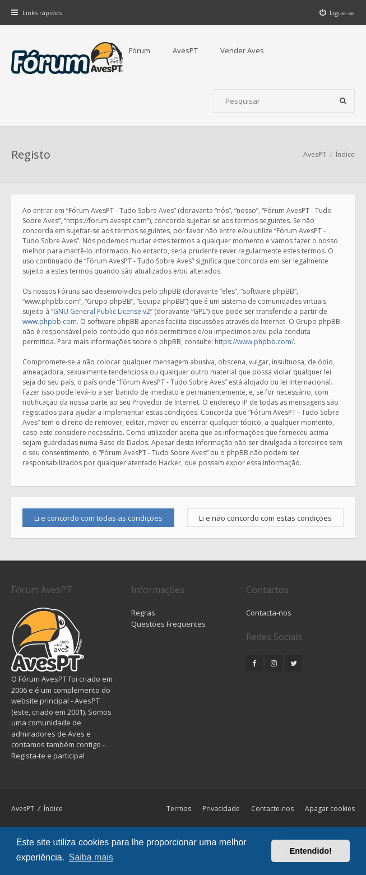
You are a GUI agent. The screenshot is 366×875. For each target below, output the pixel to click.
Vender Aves (242, 50)
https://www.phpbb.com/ (254, 341)
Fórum (139, 50)
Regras (143, 613)
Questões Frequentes (168, 624)
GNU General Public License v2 (101, 311)
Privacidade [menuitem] (221, 808)
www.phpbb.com (49, 321)
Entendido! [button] (311, 850)
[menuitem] (337, 12)
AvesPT (185, 50)
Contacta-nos (268, 613)
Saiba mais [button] (91, 857)
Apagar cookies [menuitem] (330, 808)
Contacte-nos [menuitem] (272, 808)
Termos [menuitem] (178, 808)
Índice (53, 808)
